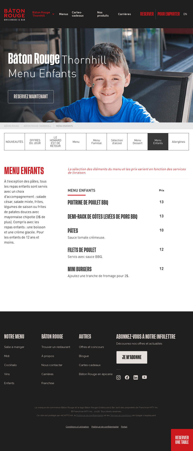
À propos (47, 356)
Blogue (84, 356)
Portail (124, 426)
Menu (76, 142)
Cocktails (10, 365)
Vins (7, 374)
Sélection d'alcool (117, 141)
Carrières (124, 14)
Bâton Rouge (11, 125)
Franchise (47, 383)
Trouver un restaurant (55, 347)
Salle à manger (14, 347)
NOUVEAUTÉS (14, 142)
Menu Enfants (64, 125)
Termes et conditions (121, 415)
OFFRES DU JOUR (35, 141)
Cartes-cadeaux (90, 365)
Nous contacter (51, 365)
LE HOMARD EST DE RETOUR (55, 141)
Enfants (9, 383)
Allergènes (178, 142)
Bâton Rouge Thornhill (37, 125)
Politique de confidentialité (89, 415)
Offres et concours (91, 347)
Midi (6, 356)
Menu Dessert (137, 141)
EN (185, 14)
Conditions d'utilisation (77, 426)
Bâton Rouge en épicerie (96, 374)
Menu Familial (96, 141)
